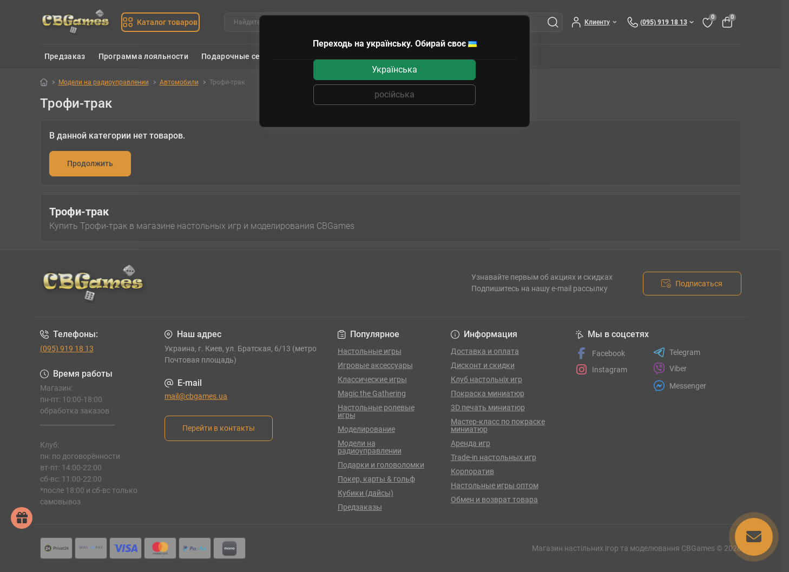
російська (394, 94)
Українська (394, 69)
